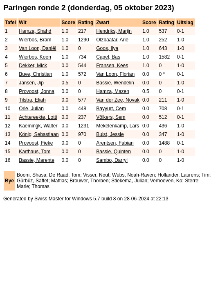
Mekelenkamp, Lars (117, 126)
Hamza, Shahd (35, 31)
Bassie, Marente (36, 160)
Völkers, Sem (110, 117)
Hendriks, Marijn (114, 31)
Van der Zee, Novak (117, 100)
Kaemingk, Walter (38, 126)
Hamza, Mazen (112, 91)
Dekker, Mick (33, 65)
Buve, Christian (35, 74)
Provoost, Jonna (36, 91)
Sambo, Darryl (112, 160)
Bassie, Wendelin (115, 83)
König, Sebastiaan (38, 134)
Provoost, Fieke (36, 143)
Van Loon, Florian (115, 74)
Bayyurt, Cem (111, 108)
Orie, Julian (31, 108)
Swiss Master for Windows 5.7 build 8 (75, 199)
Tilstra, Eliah (32, 100)
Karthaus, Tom (34, 151)
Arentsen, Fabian (114, 143)
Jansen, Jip (31, 83)
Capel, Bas (108, 57)
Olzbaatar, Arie (112, 40)
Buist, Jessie (110, 134)
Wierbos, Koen (35, 57)
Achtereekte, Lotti (38, 117)
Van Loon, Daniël (37, 48)
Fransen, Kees (112, 65)
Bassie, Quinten (113, 151)
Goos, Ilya (107, 48)
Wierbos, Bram (35, 40)
